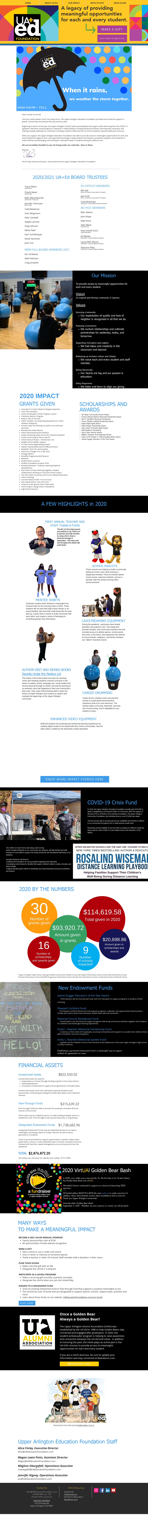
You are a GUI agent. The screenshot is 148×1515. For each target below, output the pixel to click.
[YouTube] (113, 1490)
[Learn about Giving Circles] (112, 38)
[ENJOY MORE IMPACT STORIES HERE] (74, 779)
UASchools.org (70, 1494)
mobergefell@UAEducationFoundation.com (39, 1469)
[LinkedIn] (107, 1490)
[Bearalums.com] (79, 1364)
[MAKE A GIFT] (112, 29)
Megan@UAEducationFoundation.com (36, 1461)
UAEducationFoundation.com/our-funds (83, 1297)
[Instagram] (96, 1490)
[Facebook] (102, 1490)
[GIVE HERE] (27, 1303)
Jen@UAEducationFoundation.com (35, 1478)
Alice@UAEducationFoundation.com (35, 1451)
